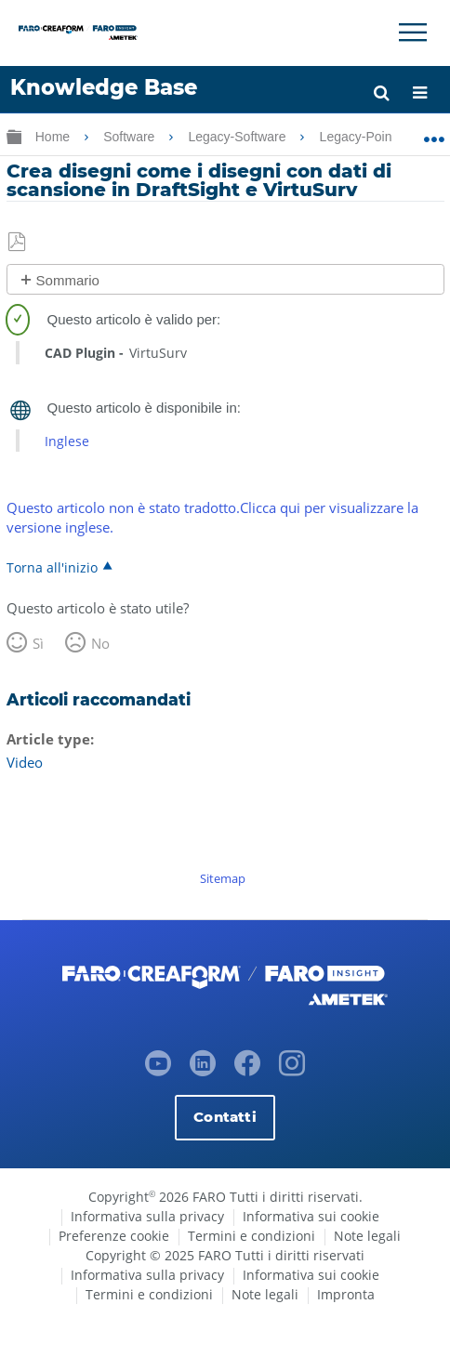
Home (54, 136)
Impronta (346, 1294)
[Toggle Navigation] (412, 32)
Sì (38, 643)
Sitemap (222, 878)
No (100, 643)
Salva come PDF (18, 243)
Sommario (67, 280)
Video (25, 762)
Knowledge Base (103, 87)
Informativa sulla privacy (147, 1216)
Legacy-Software (238, 136)
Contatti (224, 1117)
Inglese (67, 441)
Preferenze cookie (114, 1236)
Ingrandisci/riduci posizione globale (433, 133)
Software (130, 136)
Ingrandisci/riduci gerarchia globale (14, 136)
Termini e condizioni (251, 1236)
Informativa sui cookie (311, 1216)
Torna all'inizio (52, 567)
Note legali (367, 1236)
